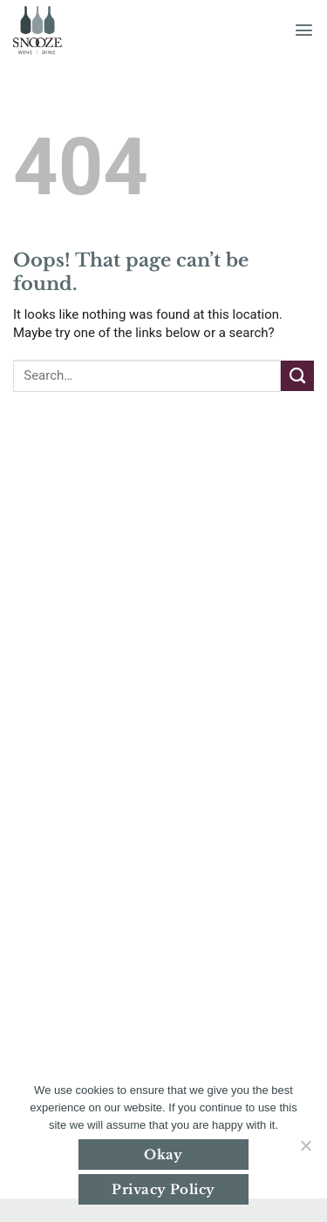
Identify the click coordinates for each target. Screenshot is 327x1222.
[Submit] (297, 376)
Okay (163, 1154)
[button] (304, 30)
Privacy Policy (163, 1189)
